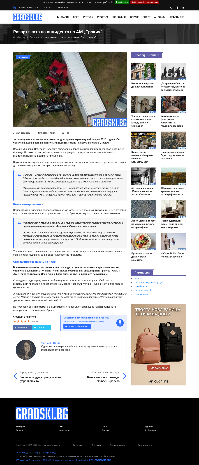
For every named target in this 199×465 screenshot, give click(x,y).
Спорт (146, 17)
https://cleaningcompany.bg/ (148, 282)
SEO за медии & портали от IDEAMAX (33, 460)
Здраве (134, 17)
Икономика (119, 17)
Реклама (48, 7)
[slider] (21, 321)
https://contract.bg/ (144, 290)
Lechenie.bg (21, 452)
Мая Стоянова (23, 133)
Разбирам (122, 2)
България (63, 17)
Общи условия (117, 445)
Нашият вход (141, 294)
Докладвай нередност (77, 326)
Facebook (21, 327)
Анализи (160, 17)
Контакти (63, 7)
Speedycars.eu (141, 286)
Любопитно (176, 17)
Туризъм (102, 17)
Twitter (39, 327)
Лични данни (144, 445)
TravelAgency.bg (48, 452)
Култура (88, 17)
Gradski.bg (19, 37)
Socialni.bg (33, 452)
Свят (76, 17)
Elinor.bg (139, 278)
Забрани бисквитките (144, 2)
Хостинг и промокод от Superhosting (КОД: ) (82, 460)
